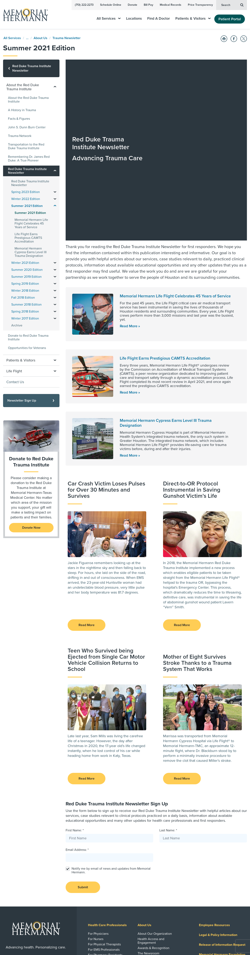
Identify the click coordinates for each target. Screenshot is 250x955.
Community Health (151, 879)
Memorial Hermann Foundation (222, 842)
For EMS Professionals (104, 837)
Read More (128, 213)
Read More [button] (87, 512)
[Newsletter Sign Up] (31, 400)
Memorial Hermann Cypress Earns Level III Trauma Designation (31, 252)
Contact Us (15, 382)
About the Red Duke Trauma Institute (28, 100)
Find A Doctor (158, 18)
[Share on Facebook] (234, 38)
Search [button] (232, 5)
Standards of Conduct (103, 847)
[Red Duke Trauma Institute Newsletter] (31, 68)
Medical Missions (150, 884)
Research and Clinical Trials (108, 871)
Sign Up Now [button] (36, 926)
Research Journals (101, 884)
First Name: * (75, 717)
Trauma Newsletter (67, 38)
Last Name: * (168, 717)
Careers (205, 871)
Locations (134, 18)
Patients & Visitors (193, 18)
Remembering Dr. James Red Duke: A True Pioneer (29, 159)
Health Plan (207, 861)
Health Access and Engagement (151, 828)
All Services (109, 18)
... (27, 38)
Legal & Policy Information (218, 822)
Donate (132, 5)
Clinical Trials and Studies (106, 879)
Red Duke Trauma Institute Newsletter (30, 183)
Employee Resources (214, 812)
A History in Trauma (22, 110)
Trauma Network (19, 136)
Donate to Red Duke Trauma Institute (28, 337)
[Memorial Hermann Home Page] (23, 14)
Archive (16, 325)
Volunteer (145, 890)
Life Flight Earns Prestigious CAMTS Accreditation (165, 245)
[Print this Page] (224, 38)
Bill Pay (148, 5)
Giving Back (146, 871)
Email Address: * (77, 737)
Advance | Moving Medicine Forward (108, 854)
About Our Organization (155, 821)
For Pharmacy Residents (105, 842)
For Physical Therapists (104, 831)
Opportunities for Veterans (27, 348)
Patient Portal (229, 19)
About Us (40, 38)
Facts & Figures (19, 119)
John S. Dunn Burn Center (27, 127)
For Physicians (98, 821)
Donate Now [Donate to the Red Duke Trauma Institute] (31, 528)
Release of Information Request (222, 832)
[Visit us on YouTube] (36, 941)
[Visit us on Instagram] (55, 941)
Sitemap (240, 929)
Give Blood (145, 895)
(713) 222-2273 (84, 5)
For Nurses (95, 826)
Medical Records (170, 5)
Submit (83, 774)
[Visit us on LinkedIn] (16, 941)
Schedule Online (110, 5)
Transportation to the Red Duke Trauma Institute (26, 146)
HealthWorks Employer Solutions (154, 853)
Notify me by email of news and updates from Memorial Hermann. (111, 757)
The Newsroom (148, 840)
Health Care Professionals (107, 812)
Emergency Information (154, 846)
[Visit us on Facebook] (26, 941)
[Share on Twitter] (243, 38)
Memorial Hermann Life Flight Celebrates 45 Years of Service (175, 183)
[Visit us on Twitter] (46, 941)
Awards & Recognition (153, 835)
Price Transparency (200, 5)
